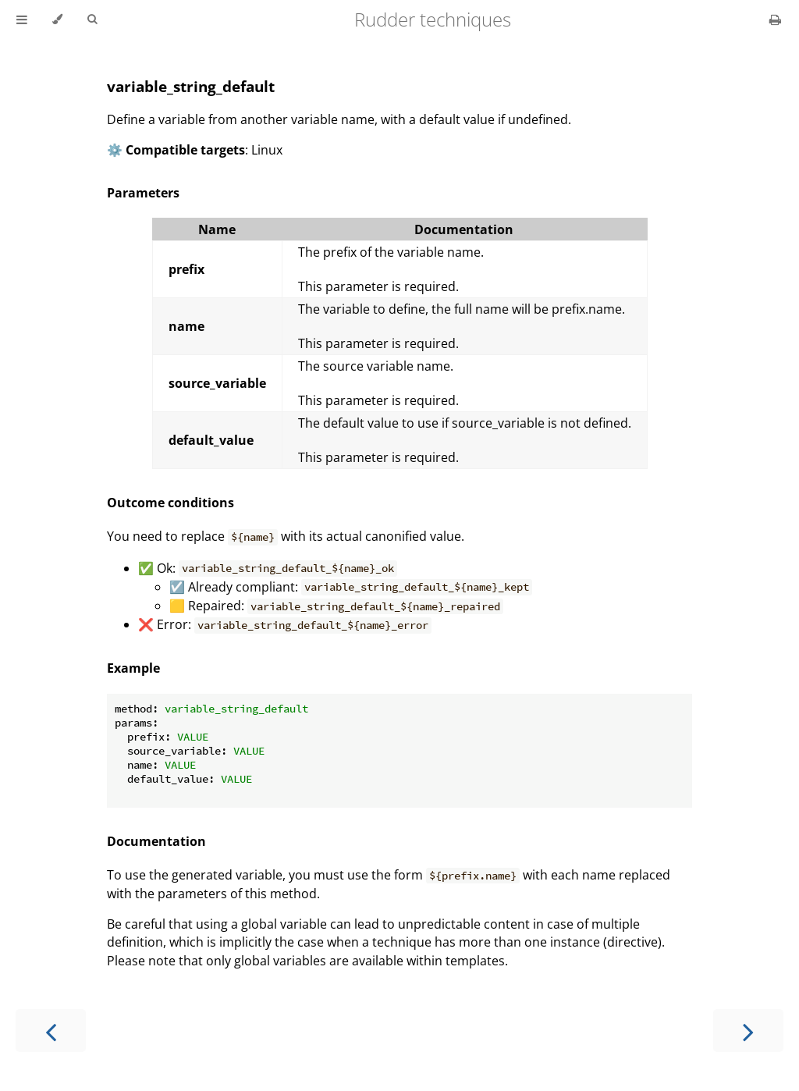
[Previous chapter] (51, 1030)
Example (133, 668)
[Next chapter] (748, 1030)
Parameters (143, 192)
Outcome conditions (170, 502)
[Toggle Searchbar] (92, 19)
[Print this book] (775, 19)
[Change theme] (57, 19)
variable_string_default (191, 86)
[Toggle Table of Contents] (22, 19)
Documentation (156, 841)
